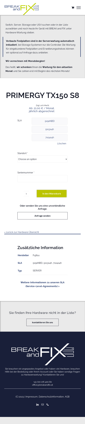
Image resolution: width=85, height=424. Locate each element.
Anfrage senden (42, 215)
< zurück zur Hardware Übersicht (21, 232)
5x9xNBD (49, 121)
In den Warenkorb (51, 193)
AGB (67, 396)
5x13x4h (49, 129)
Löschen (61, 143)
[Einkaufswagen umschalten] (73, 7)
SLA (19, 120)
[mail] (42, 404)
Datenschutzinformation (51, 396)
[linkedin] (37, 404)
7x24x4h (49, 137)
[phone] (48, 404)
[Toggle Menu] (78, 7)
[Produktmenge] (26, 193)
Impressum (32, 396)
